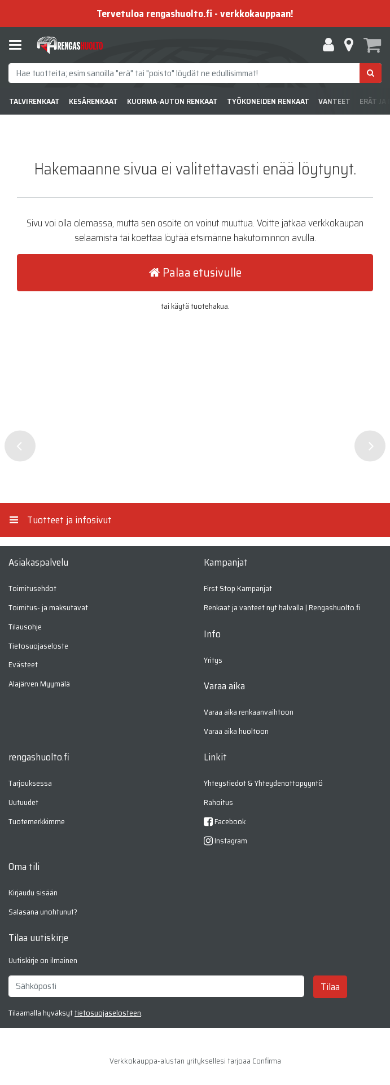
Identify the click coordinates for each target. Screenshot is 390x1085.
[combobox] (195, 73)
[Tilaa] (330, 986)
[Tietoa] (348, 45)
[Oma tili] (328, 45)
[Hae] (371, 73)
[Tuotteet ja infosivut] (18, 45)
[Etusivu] (70, 45)
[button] (108, 1013)
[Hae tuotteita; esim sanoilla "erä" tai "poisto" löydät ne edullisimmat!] (195, 73)
